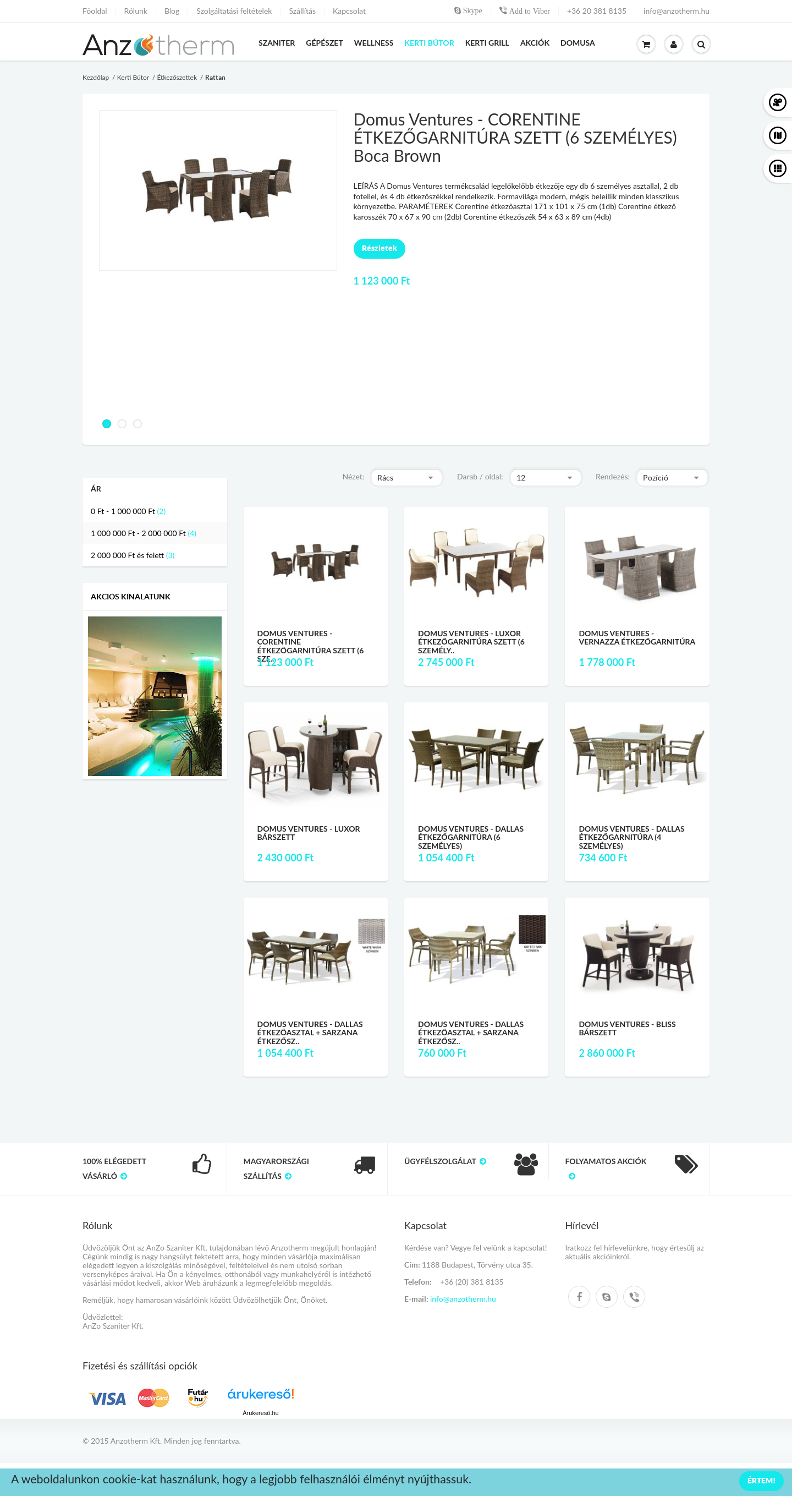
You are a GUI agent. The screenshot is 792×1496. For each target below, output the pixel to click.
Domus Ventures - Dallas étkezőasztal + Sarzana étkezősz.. (310, 1032)
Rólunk (135, 11)
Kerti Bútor (133, 77)
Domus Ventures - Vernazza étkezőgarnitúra (637, 637)
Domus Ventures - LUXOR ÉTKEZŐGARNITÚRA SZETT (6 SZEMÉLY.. (471, 642)
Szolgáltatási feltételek (234, 11)
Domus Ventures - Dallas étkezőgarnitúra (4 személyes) (631, 837)
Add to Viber (528, 11)
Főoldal (94, 11)
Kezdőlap (95, 77)
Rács (385, 477)
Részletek (379, 248)
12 (520, 477)
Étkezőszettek (177, 77)
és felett (127, 555)
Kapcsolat (349, 11)
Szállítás (302, 11)
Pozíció (655, 477)
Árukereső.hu (260, 1413)
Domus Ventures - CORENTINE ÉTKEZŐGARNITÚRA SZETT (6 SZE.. (310, 646)
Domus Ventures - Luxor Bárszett (308, 833)
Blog (171, 11)
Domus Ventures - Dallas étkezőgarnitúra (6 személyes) (471, 837)
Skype (471, 10)
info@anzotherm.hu (677, 11)
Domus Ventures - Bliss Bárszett (627, 1028)
